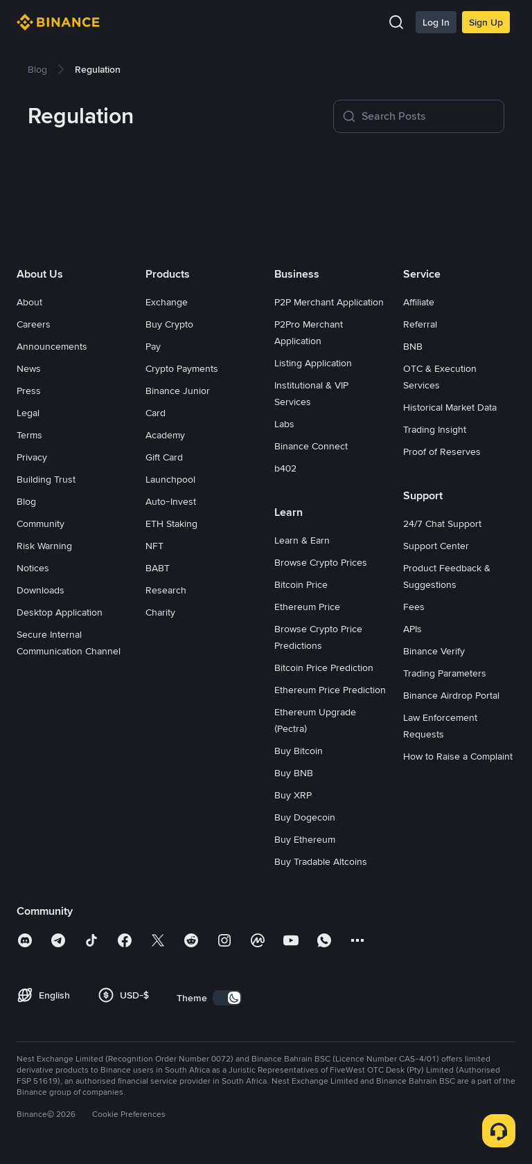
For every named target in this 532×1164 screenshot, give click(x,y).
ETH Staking (171, 523)
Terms (29, 435)
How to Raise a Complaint (458, 756)
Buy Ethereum (304, 839)
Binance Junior (177, 390)
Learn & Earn (302, 540)
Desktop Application (60, 612)
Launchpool (170, 479)
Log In (436, 22)
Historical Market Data (450, 407)
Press (29, 390)
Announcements (52, 346)
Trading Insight (434, 429)
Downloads (40, 590)
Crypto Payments (181, 368)
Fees (414, 606)
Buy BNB (293, 773)
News (29, 368)
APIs (412, 629)
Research (165, 590)
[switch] (227, 997)
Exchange (166, 302)
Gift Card (164, 457)
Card (155, 412)
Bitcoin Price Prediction (323, 667)
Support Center (436, 545)
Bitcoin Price (301, 584)
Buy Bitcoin (298, 750)
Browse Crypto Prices (320, 562)
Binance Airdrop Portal (451, 695)
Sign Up (486, 22)
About (29, 302)
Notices (33, 568)
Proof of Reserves (442, 451)
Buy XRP (293, 795)
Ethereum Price (307, 606)
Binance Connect (311, 446)
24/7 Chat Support (442, 523)
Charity (160, 612)
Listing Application (313, 363)
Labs (284, 424)
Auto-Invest (170, 501)
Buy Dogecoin (304, 817)
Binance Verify (434, 651)
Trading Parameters (444, 673)
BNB (413, 346)
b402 (285, 468)
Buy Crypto (169, 324)
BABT (157, 568)
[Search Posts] (428, 116)
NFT (154, 545)
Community (40, 523)
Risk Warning (44, 545)
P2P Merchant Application (329, 302)
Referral (420, 324)
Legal (28, 412)
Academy (165, 435)
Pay (153, 346)
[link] (37, 69)
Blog (26, 501)
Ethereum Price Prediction (330, 689)
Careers (34, 324)
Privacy (32, 457)
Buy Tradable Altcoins (320, 861)
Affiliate (418, 302)
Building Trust (46, 479)
